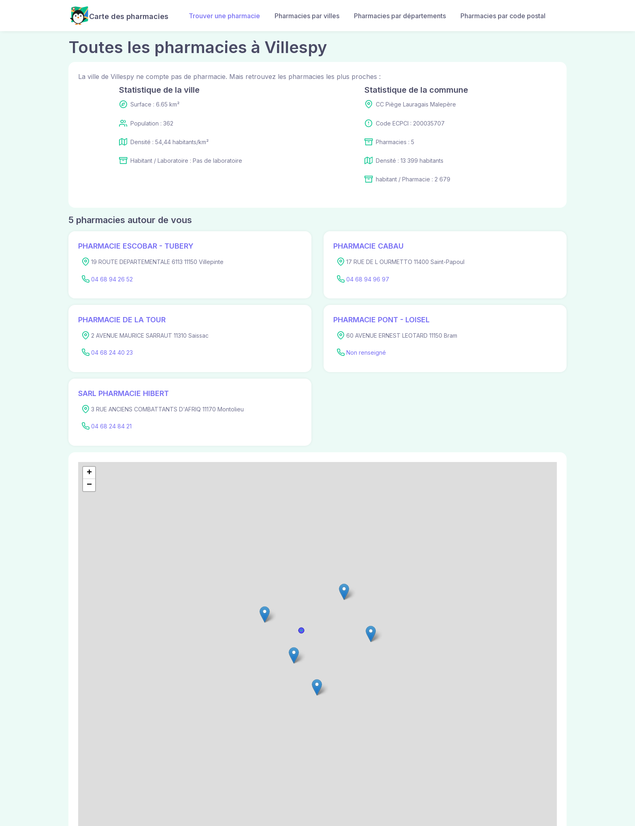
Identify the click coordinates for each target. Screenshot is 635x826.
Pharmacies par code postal (503, 16)
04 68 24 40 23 (112, 352)
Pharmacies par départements (400, 16)
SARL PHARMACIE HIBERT (123, 393)
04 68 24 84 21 (111, 426)
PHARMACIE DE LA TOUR (122, 319)
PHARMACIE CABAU (368, 246)
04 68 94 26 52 (112, 279)
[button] (294, 655)
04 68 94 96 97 (367, 279)
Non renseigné (366, 352)
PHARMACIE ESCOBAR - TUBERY (136, 246)
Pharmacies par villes (307, 16)
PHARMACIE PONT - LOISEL (381, 319)
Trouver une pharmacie (224, 16)
